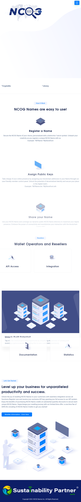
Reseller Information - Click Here (17, 414)
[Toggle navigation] (76, 3)
